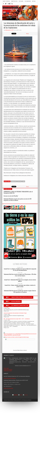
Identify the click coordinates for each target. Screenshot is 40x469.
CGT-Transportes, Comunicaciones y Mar (19, 305)
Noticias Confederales (16, 301)
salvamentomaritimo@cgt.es (10, 378)
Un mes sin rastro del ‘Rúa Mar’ (11, 196)
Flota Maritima (28, 1)
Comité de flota (14, 1)
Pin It (27, 33)
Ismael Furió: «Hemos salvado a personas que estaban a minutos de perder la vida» (20, 286)
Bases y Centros (6, 1)
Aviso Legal (6, 368)
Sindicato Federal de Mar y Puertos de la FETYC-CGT (21, 297)
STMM (23, 181)
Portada (19, 181)
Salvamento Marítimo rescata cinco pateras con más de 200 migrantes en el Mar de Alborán (17, 199)
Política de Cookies (8, 370)
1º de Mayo (6, 307)
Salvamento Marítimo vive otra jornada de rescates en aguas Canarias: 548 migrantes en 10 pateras (20, 291)
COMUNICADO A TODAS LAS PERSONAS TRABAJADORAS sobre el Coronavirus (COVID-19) (18, 192)
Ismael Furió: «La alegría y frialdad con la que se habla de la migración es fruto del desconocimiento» (20, 269)
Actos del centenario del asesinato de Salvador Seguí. (15, 313)
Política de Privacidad (8, 388)
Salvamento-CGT (9, 30)
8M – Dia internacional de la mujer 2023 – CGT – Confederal (17, 318)
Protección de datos (8, 369)
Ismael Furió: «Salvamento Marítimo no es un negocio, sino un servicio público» (20, 280)
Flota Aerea (21, 1)
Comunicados (13, 181)
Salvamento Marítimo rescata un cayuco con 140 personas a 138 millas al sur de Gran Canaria (20, 275)
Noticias (33, 1)
